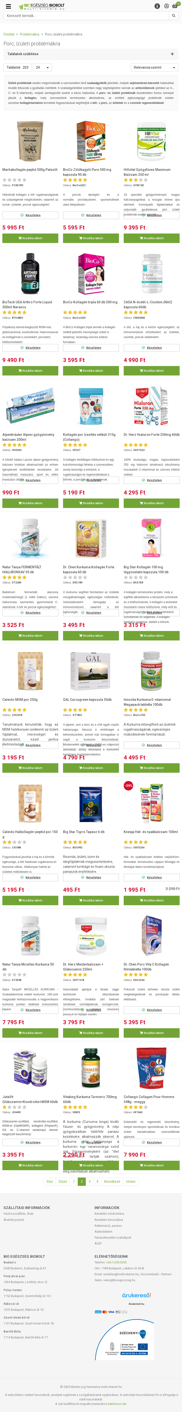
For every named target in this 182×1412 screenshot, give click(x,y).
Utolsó (131, 1181)
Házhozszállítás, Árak (18, 1213)
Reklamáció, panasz (108, 1225)
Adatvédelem (103, 1231)
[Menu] (157, 6)
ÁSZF (98, 1243)
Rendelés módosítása (109, 1213)
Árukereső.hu (136, 1303)
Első (50, 1181)
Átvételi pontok (14, 1220)
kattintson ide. (117, 1404)
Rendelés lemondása (109, 1220)
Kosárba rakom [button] (30, 238)
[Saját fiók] (166, 6)
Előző (63, 1181)
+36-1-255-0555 (116, 1262)
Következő (112, 1181)
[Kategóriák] (8, 6)
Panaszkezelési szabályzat (113, 1237)
